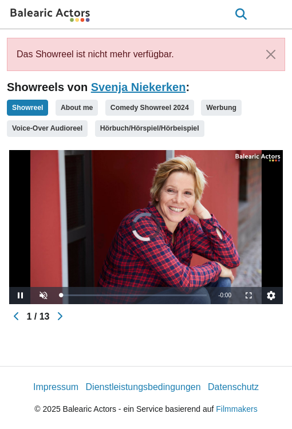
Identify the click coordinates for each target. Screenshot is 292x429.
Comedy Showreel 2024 (150, 108)
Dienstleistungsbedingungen (143, 387)
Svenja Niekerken (138, 87)
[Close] (271, 54)
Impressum (55, 387)
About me (77, 108)
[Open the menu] (241, 14)
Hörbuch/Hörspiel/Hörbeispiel (149, 128)
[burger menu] (275, 14)
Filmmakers (236, 409)
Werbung (221, 108)
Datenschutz (233, 387)
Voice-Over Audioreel (47, 128)
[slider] (134, 295)
